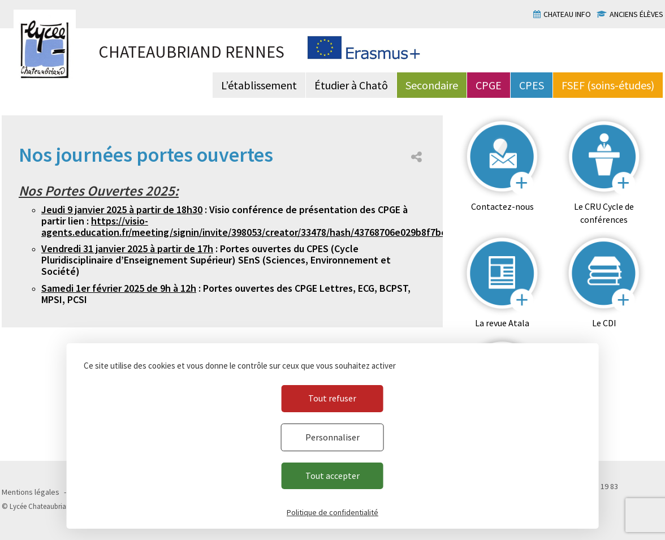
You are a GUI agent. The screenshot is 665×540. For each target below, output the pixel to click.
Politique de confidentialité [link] (332, 512)
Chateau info (567, 14)
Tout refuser (332, 398)
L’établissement (259, 85)
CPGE (489, 85)
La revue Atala (502, 323)
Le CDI (604, 323)
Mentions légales (30, 492)
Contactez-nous (502, 206)
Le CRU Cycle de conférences (604, 213)
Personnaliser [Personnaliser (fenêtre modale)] (332, 437)
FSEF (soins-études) (608, 85)
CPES (531, 85)
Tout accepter (332, 475)
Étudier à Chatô (351, 85)
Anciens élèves (636, 14)
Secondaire (431, 85)
